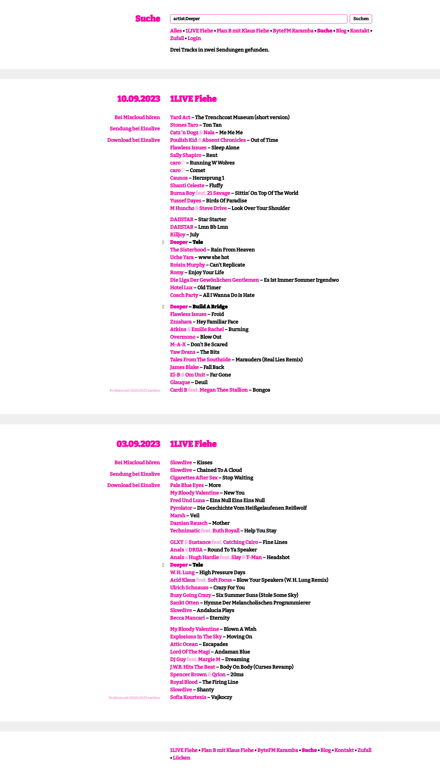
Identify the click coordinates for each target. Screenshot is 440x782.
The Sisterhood (188, 250)
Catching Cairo (240, 542)
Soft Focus (220, 580)
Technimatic (185, 531)
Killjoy (177, 235)
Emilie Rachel (207, 329)
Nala (208, 133)
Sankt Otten (184, 603)
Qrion (219, 675)
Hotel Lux (181, 288)
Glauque (180, 382)
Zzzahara (181, 322)
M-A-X (178, 345)
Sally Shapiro (185, 155)
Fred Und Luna (187, 500)
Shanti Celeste (187, 186)
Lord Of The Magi (190, 652)
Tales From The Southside (200, 360)
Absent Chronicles (224, 140)
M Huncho (182, 208)
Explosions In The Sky (196, 637)
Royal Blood (184, 682)
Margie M (209, 659)
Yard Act (180, 117)
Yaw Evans (182, 352)
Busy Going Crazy (190, 595)
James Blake (184, 367)
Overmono (182, 337)
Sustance (200, 542)
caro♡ (177, 163)
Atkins (178, 329)
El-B (175, 375)
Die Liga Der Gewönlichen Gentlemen (214, 280)
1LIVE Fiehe (199, 31)
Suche (147, 19)
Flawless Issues (188, 148)
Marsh (177, 516)
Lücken (181, 758)
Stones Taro (184, 125)
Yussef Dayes (185, 201)
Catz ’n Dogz (184, 133)
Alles (176, 31)
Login (194, 38)
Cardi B (178, 390)
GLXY (177, 542)
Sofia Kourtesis (188, 697)
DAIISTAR (181, 219)
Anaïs (177, 550)
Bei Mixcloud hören (137, 117)
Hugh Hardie (204, 557)
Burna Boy (182, 193)
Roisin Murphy (187, 265)
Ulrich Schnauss (189, 588)
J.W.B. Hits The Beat (192, 667)
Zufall (177, 38)
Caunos (179, 178)
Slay (236, 557)
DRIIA (196, 550)
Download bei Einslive (133, 140)
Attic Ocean (184, 644)
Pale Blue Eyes (187, 485)
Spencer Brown (188, 675)
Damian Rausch (188, 523)
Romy (177, 272)
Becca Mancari (187, 618)
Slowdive (181, 463)
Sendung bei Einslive (135, 129)
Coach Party (184, 295)
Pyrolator (181, 508)
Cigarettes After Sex (193, 478)
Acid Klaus (182, 580)
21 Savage (218, 193)
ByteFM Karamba (293, 31)
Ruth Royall (225, 531)
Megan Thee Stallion (224, 390)
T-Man (254, 557)
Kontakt (359, 31)
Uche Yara (182, 257)
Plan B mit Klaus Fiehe (243, 31)
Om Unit (195, 375)
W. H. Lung (182, 572)
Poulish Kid (183, 140)
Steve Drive (213, 208)
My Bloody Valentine (194, 493)
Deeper (179, 242)
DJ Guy (178, 659)
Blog (341, 31)
